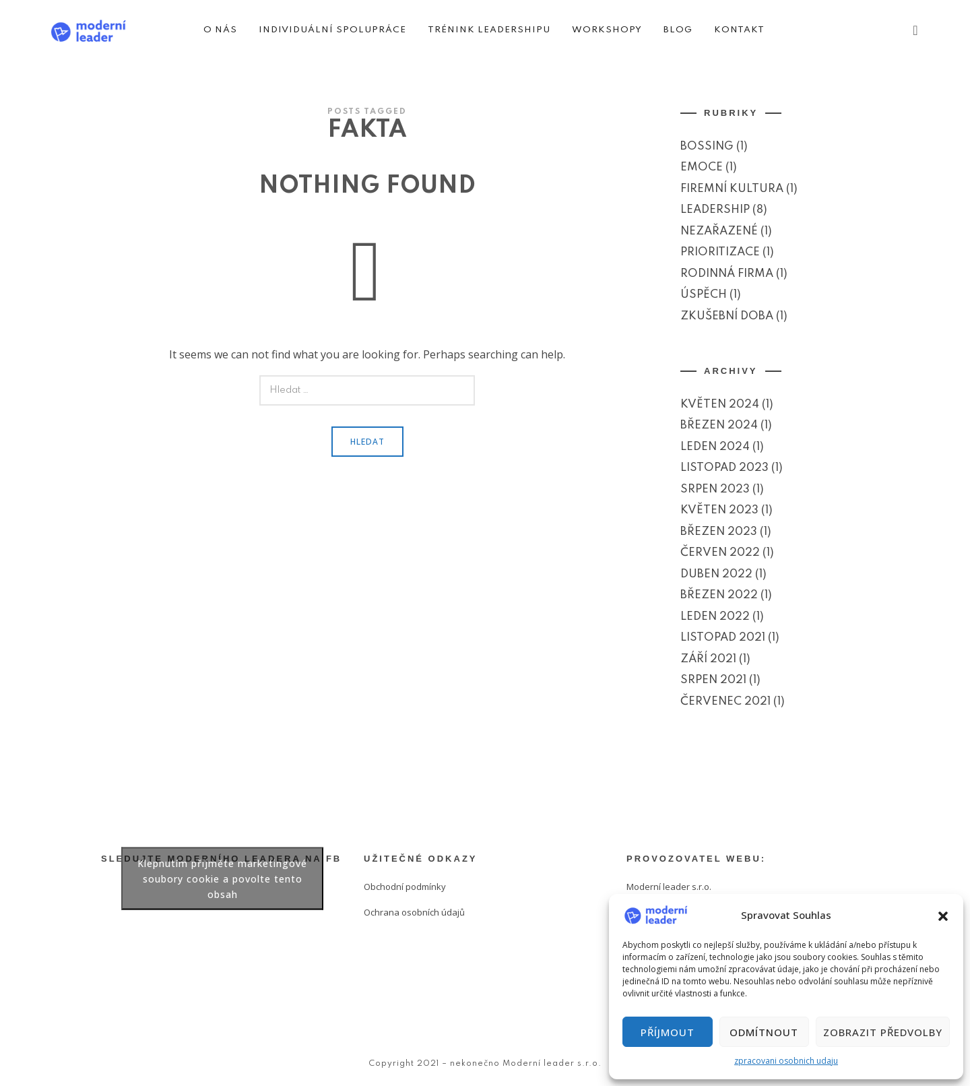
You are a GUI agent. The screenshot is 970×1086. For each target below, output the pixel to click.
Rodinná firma (726, 274)
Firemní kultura (731, 189)
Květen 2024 (719, 404)
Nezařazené (719, 231)
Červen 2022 (720, 552)
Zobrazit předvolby (882, 1032)
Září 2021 (708, 659)
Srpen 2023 (715, 489)
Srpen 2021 (713, 680)
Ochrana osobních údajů (414, 912)
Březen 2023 (718, 532)
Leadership (715, 210)
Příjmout (667, 1032)
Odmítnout (764, 1032)
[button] (943, 915)
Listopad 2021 (722, 637)
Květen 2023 (719, 510)
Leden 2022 (715, 616)
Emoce (701, 167)
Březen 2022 (719, 595)
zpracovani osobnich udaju (786, 1060)
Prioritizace (720, 252)
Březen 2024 (719, 425)
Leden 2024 (715, 447)
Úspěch (703, 294)
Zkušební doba (726, 316)
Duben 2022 (716, 574)
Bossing (707, 146)
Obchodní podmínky (405, 887)
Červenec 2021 (725, 701)
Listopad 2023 (724, 468)
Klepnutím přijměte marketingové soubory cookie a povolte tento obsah (222, 879)
